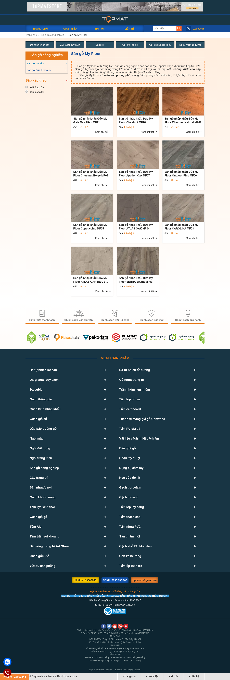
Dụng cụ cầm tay (131, 468)
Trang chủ (31, 34)
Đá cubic (100, 45)
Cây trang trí (39, 478)
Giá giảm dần (37, 92)
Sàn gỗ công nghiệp (52, 34)
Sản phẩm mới (129, 536)
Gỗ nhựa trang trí (131, 380)
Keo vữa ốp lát (129, 478)
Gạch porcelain (130, 487)
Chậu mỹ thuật (129, 458)
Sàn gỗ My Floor (78, 34)
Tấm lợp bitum (129, 399)
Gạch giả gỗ (38, 517)
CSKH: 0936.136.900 (115, 580)
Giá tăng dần (37, 87)
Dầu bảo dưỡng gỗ (43, 429)
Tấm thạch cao (129, 517)
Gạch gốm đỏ (39, 556)
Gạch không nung (43, 497)
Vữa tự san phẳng (42, 566)
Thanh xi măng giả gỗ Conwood (142, 419)
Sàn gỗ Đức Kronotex (39, 70)
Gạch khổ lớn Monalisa (135, 546)
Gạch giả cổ (38, 419)
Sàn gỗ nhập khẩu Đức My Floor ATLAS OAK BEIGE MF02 (90, 282)
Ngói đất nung (40, 448)
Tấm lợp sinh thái (42, 507)
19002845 (199, 28)
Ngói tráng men (41, 458)
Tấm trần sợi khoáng (44, 536)
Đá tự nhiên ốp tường (190, 45)
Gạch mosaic (128, 497)
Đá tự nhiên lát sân (40, 45)
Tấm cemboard (130, 409)
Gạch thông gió (130, 45)
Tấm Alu (36, 527)
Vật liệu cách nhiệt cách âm (139, 438)
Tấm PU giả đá (129, 429)
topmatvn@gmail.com (145, 580)
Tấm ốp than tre (130, 566)
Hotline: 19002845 (85, 580)
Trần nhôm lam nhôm (134, 389)
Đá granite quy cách (69, 45)
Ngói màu (37, 438)
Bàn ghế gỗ (127, 448)
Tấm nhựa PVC (130, 527)
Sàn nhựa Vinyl (41, 487)
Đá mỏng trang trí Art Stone (49, 546)
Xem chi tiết (103, 132)
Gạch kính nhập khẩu (160, 45)
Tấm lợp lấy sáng (131, 507)
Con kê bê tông (130, 556)
